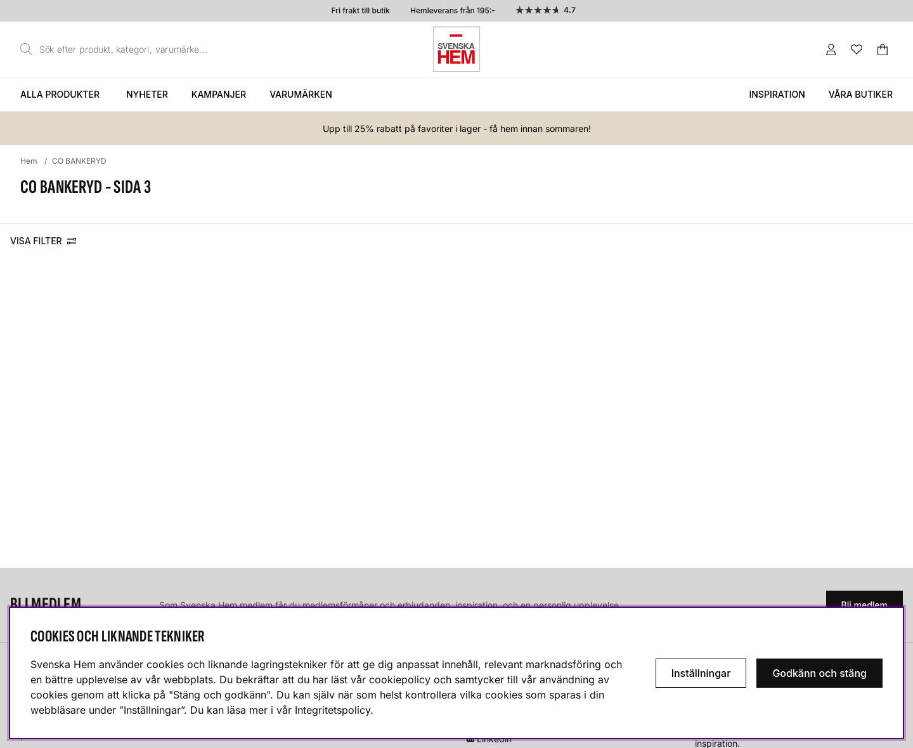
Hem (28, 161)
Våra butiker (861, 94)
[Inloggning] (831, 49)
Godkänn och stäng (819, 673)
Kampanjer (218, 94)
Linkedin (494, 738)
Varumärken (300, 94)
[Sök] (117, 49)
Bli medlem (864, 605)
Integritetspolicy (332, 710)
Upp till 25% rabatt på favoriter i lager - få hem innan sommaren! (457, 128)
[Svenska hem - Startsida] (456, 49)
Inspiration (777, 94)
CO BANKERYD (79, 161)
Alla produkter (60, 94)
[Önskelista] (856, 49)
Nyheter (147, 94)
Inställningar (701, 673)
